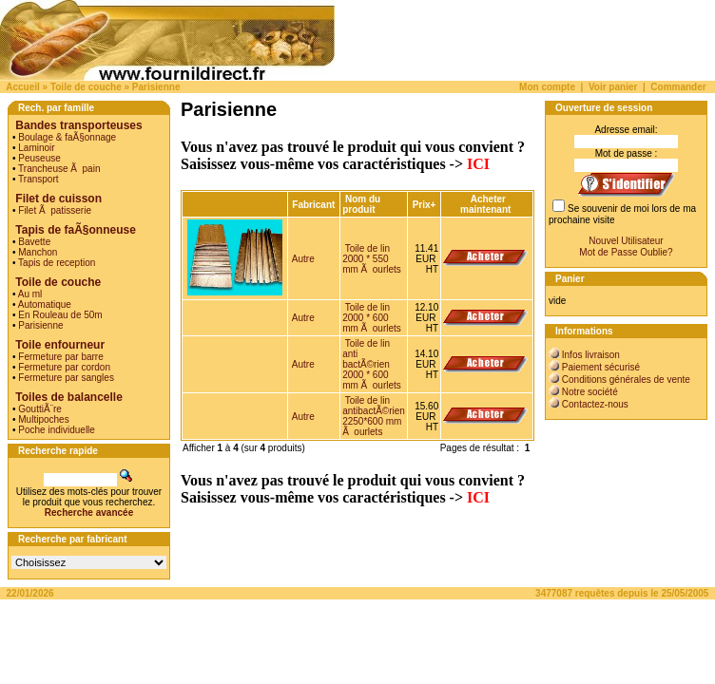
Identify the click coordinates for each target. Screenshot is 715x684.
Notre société (590, 392)
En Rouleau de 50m (60, 315)
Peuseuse (39, 158)
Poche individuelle (56, 430)
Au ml (30, 294)
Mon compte (547, 87)
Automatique (44, 304)
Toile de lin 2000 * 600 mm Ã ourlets (371, 317)
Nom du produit (361, 204)
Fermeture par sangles (66, 377)
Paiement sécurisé (601, 367)
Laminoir (36, 147)
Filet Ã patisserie (54, 210)
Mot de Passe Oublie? (625, 252)
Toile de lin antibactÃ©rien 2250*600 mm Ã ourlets (373, 416)
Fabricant (313, 205)
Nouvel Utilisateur (626, 241)
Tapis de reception (56, 262)
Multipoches (43, 419)
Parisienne (156, 87)
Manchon (37, 252)
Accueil (23, 87)
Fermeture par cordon (64, 367)
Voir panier (613, 87)
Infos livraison (591, 355)
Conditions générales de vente (626, 379)
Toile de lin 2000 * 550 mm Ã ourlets (371, 259)
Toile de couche (86, 87)
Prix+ (424, 205)
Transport (38, 179)
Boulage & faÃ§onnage (67, 137)
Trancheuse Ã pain (59, 168)
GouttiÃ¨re (40, 409)
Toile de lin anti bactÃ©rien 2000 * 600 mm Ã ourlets (371, 364)
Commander (677, 87)
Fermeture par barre (60, 357)
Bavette (34, 242)
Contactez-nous (595, 404)
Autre (303, 259)
